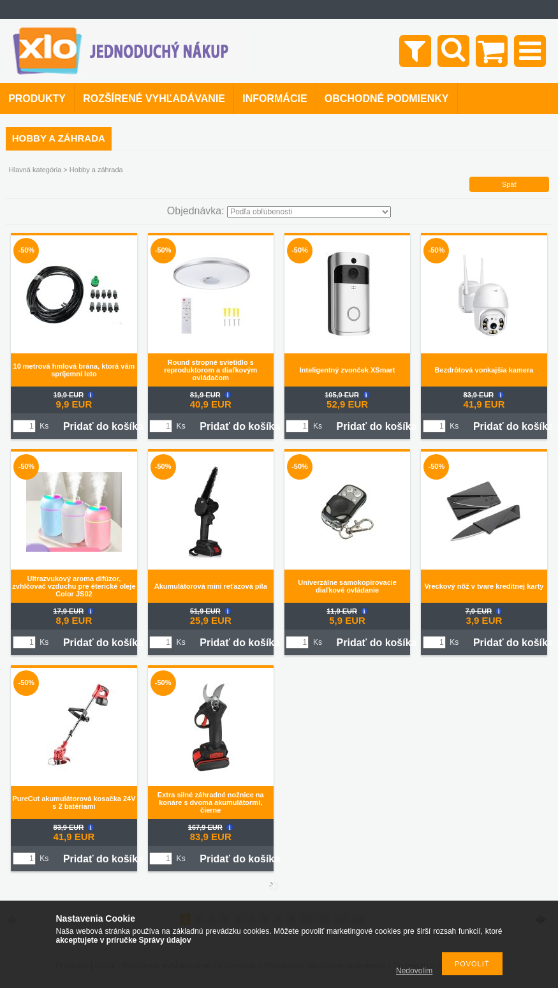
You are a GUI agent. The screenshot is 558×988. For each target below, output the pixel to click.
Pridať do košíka (103, 426)
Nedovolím (414, 970)
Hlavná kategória (35, 169)
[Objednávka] (309, 212)
